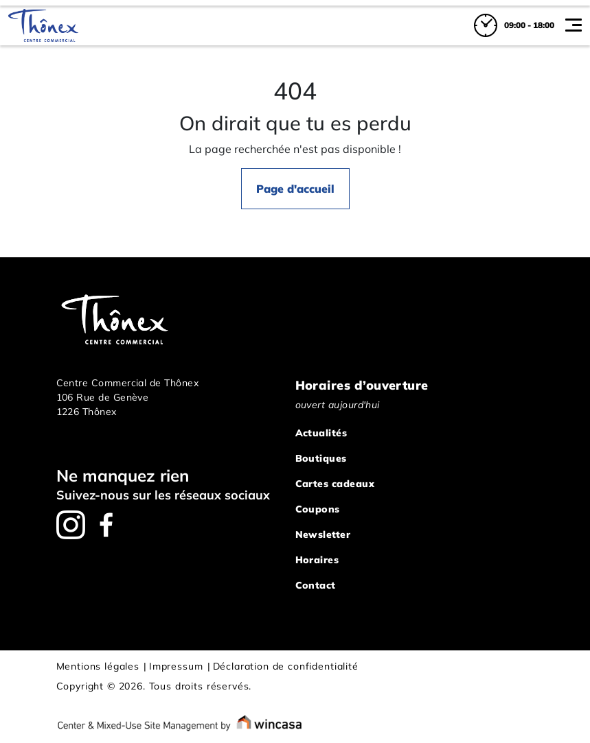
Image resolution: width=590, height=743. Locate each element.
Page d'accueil (295, 189)
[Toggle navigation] (573, 25)
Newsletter (323, 534)
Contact (315, 585)
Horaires (317, 560)
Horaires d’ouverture (362, 385)
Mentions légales (97, 666)
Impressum (176, 666)
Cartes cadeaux (334, 483)
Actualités (321, 433)
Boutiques (321, 458)
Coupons (317, 509)
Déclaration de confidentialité (286, 666)
